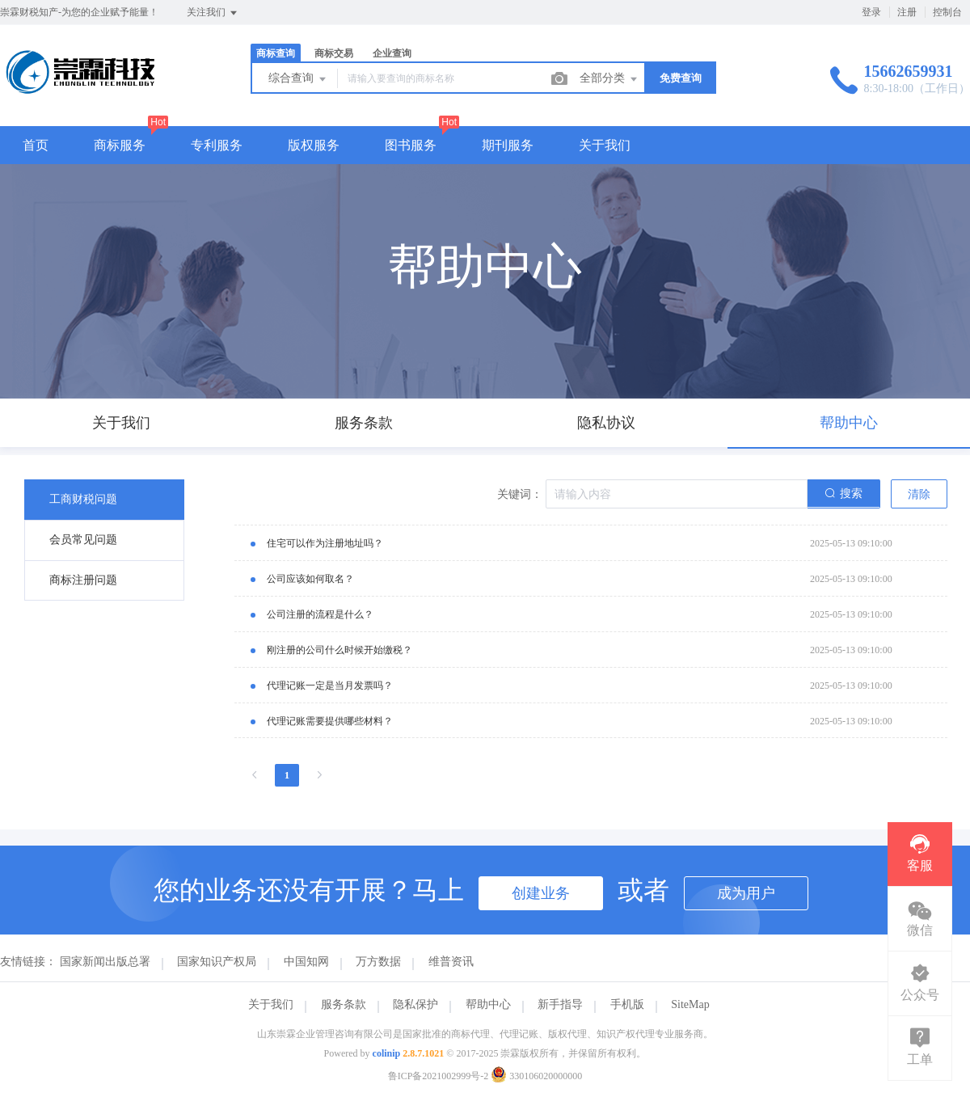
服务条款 (343, 1004)
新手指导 (560, 1004)
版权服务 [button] (314, 145)
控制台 (947, 12)
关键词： (519, 494)
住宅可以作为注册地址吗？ (325, 543)
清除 (919, 494)
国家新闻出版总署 (105, 962)
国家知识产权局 (216, 962)
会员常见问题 (83, 540)
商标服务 (120, 145)
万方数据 (378, 962)
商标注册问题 (83, 580)
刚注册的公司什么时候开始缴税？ (339, 650)
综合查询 (298, 79)
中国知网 (306, 962)
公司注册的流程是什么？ (320, 614)
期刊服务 (508, 145)
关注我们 (213, 13)
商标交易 (333, 53)
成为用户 (746, 893)
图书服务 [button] (410, 145)
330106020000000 (536, 1076)
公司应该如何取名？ (310, 578)
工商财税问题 (83, 499)
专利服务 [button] (216, 145)
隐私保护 (415, 1004)
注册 (907, 12)
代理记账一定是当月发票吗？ (330, 685)
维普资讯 (451, 962)
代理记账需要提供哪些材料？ (330, 721)
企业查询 (392, 53)
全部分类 (609, 79)
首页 (35, 145)
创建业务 (541, 893)
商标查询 (275, 53)
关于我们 (604, 145)
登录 (871, 12)
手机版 (627, 1004)
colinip (387, 1053)
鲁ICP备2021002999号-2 (438, 1076)
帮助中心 (488, 1004)
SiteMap (690, 1004)
